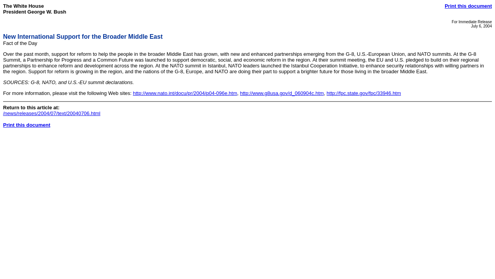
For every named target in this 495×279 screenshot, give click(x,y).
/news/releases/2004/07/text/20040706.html (52, 113)
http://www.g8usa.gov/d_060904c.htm (282, 93)
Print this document (468, 6)
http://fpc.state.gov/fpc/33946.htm (364, 93)
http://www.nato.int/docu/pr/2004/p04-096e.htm (185, 93)
